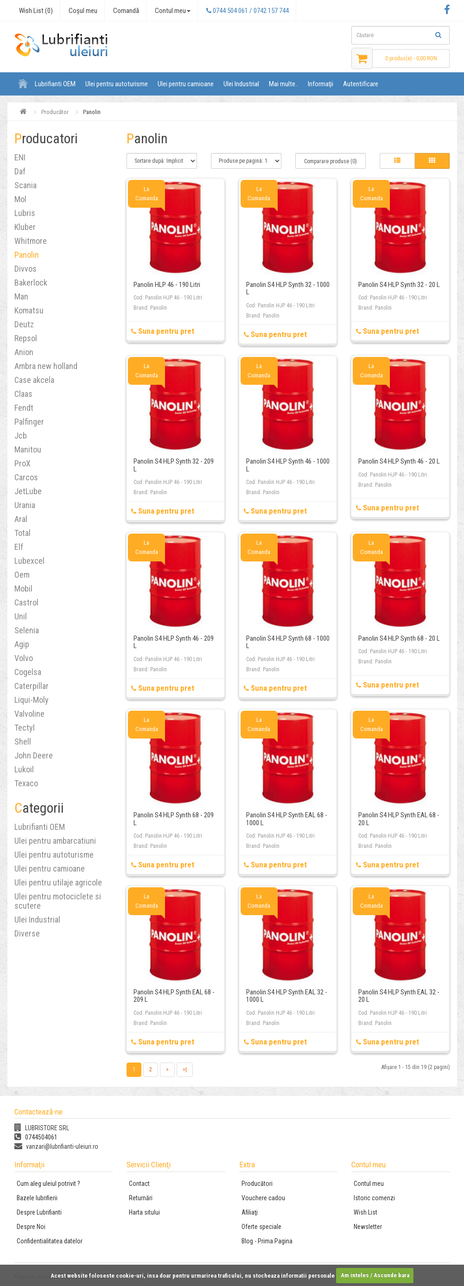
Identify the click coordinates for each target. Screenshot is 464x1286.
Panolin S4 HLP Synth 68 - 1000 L (288, 642)
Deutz (24, 324)
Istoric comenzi (374, 1198)
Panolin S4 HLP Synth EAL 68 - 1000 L (286, 819)
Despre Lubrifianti (39, 1212)
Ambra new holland (45, 366)
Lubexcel (29, 561)
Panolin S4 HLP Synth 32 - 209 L (173, 465)
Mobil (23, 588)
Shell (22, 741)
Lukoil (24, 769)
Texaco (26, 783)
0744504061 (35, 1137)
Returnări (141, 1198)
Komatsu (29, 310)
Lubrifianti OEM (55, 84)
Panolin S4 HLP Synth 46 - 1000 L (288, 465)
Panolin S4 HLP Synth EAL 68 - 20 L (398, 819)
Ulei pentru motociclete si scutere (57, 900)
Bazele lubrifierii (37, 1198)
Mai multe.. (283, 84)
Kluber (25, 227)
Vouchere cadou (263, 1198)
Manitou (27, 449)
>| (185, 1069)
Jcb (20, 435)
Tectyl (24, 727)
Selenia (26, 630)
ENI (19, 157)
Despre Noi (31, 1226)
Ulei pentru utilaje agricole (58, 882)
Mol (20, 199)
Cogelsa (27, 672)
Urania (24, 505)
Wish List (365, 1212)
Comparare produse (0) (330, 161)
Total (22, 533)
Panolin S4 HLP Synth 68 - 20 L (399, 638)
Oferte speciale (261, 1226)
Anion (23, 352)
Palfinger (29, 422)
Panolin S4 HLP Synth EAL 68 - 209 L (174, 996)
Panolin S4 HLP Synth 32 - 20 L (399, 284)
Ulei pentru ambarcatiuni (55, 841)
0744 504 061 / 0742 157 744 (247, 10)
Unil (20, 616)
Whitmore (30, 241)
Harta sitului (144, 1212)
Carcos (26, 477)
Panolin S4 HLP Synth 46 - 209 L (173, 642)
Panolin (26, 255)
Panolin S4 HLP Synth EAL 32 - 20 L (398, 996)
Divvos (25, 269)
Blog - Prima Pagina (267, 1241)
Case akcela (34, 380)
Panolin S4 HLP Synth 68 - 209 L (173, 819)
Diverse (27, 933)
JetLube (28, 491)
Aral (20, 519)
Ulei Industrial (241, 84)
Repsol (25, 338)
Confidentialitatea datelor (50, 1241)
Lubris (24, 213)
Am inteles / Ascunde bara (375, 1275)
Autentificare (360, 84)
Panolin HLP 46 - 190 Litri (166, 284)
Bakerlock (30, 282)
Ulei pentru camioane (186, 84)
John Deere (33, 755)
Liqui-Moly (31, 700)
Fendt (23, 408)
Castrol (26, 602)
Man (21, 296)
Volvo (23, 658)
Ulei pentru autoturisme (116, 84)
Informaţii (320, 84)
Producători (257, 1183)
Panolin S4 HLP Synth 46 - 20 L (399, 461)
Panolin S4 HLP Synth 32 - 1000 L (288, 288)
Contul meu (369, 1183)
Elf (18, 547)
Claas (23, 394)
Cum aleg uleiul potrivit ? (48, 1183)
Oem (22, 574)
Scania (25, 185)
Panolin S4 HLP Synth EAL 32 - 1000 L (286, 996)
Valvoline (29, 714)
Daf (19, 171)
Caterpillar (31, 686)
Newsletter (368, 1226)
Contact (139, 1183)
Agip (21, 644)
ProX (22, 463)
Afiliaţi (250, 1212)
